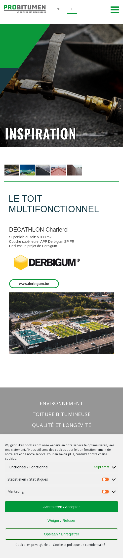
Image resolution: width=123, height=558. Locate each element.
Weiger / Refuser (61, 520)
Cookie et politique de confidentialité (79, 545)
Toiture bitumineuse (62, 414)
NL (58, 9)
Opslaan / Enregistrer (61, 534)
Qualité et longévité (61, 425)
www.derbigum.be (34, 284)
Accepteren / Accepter (61, 507)
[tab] (11, 170)
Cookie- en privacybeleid (32, 545)
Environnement (61, 403)
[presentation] (11, 170)
